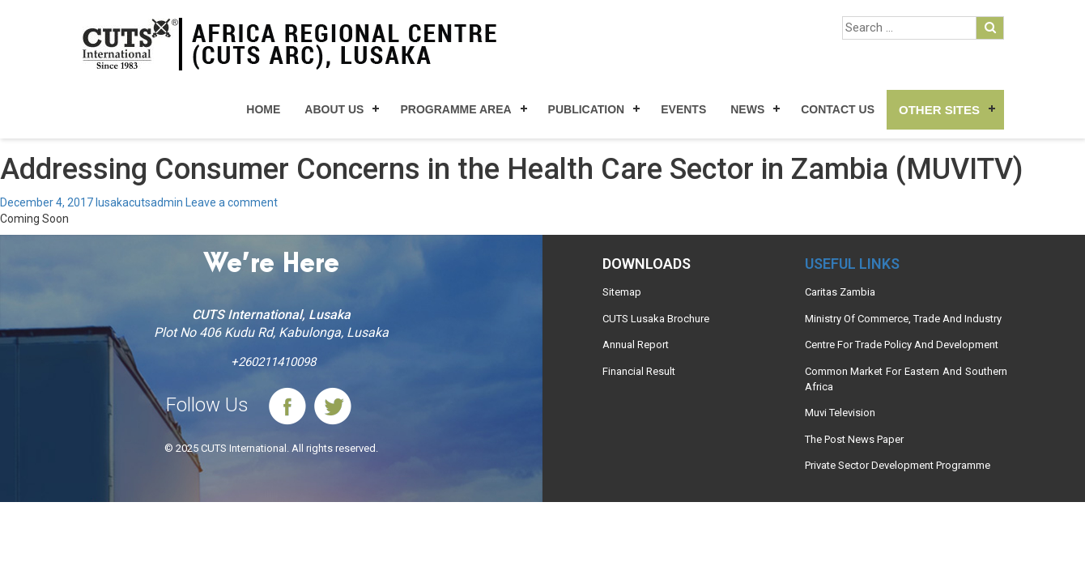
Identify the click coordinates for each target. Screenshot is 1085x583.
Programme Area (455, 109)
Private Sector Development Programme (897, 465)
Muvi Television (840, 412)
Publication (586, 109)
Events (683, 109)
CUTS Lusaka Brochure (655, 319)
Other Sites (939, 110)
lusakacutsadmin (139, 202)
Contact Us (837, 109)
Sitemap (621, 292)
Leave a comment (231, 202)
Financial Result (638, 371)
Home (263, 109)
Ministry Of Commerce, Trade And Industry (903, 319)
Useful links (852, 263)
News (747, 109)
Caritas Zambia (840, 292)
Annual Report (635, 344)
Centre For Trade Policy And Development (901, 344)
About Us (334, 109)
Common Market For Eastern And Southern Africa (906, 379)
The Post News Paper (854, 439)
